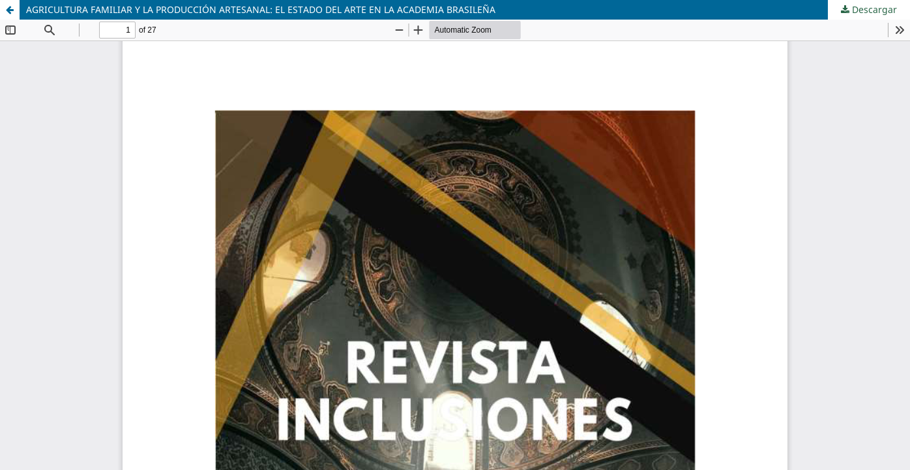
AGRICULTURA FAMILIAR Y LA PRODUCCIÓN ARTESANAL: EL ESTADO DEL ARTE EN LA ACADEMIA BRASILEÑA (260, 9)
